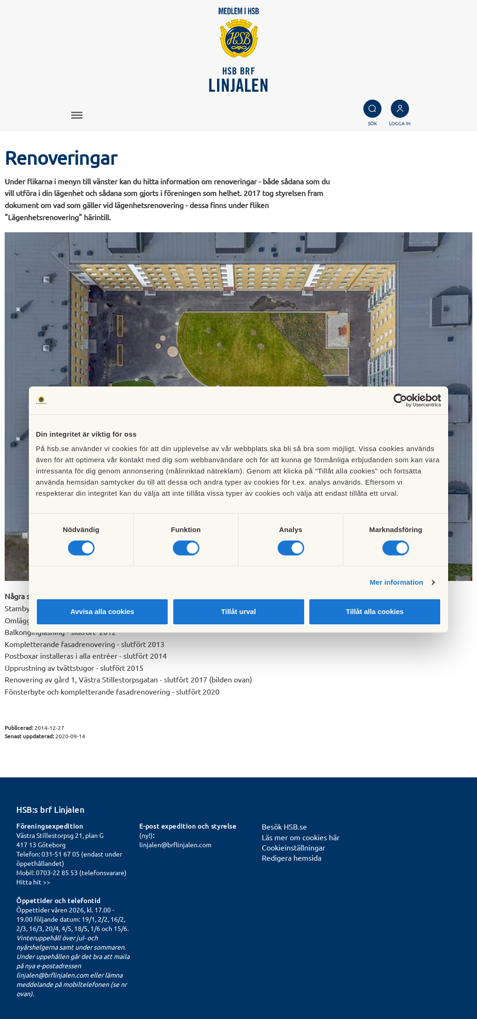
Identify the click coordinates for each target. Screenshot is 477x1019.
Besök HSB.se (284, 826)
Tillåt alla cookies (375, 611)
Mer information (396, 582)
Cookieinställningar (293, 847)
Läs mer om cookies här (301, 837)
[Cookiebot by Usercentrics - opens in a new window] (400, 400)
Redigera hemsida (291, 857)
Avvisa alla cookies (102, 611)
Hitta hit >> (33, 881)
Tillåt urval (238, 611)
